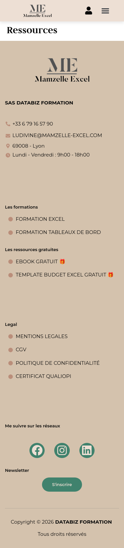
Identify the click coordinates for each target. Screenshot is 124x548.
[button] (105, 11)
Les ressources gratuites (31, 249)
